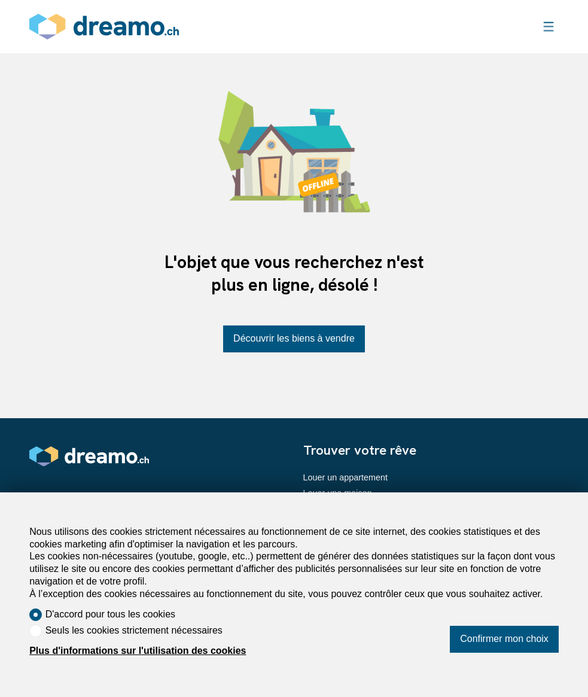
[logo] (104, 26)
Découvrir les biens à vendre (294, 338)
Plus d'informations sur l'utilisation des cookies (137, 651)
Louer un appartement (345, 477)
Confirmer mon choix (504, 639)
